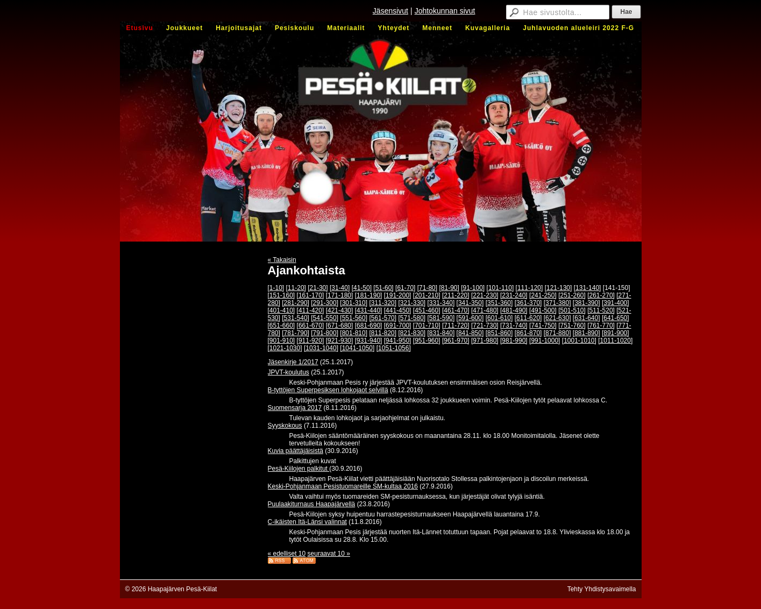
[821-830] (411, 333)
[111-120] (529, 288)
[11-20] (296, 288)
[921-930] (339, 340)
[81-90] (449, 288)
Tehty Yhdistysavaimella (601, 589)
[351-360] (499, 303)
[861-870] (528, 333)
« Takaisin (282, 260)
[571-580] (411, 318)
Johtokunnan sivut (445, 10)
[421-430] (339, 310)
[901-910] (281, 340)
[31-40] (340, 288)
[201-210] (426, 295)
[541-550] (324, 318)
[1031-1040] (321, 348)
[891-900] (615, 333)
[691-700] (397, 325)
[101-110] (500, 288)
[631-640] (586, 318)
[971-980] (485, 340)
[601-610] (499, 318)
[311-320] (382, 303)
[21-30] (318, 288)
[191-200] (397, 295)
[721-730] (485, 325)
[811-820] (382, 333)
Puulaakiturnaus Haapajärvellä (311, 504)
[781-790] (295, 333)
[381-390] (586, 303)
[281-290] (295, 303)
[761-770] (601, 325)
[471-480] (485, 310)
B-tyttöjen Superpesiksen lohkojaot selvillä (328, 390)
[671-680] (339, 325)
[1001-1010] (579, 340)
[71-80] (427, 288)
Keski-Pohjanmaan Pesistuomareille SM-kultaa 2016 (343, 486)
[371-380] (557, 303)
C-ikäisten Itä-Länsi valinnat (307, 522)
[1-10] (276, 288)
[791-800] (324, 333)
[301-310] (353, 303)
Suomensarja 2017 (295, 408)
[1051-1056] (393, 348)
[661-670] (310, 325)
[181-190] (368, 295)
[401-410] (281, 310)
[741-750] (543, 325)
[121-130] (558, 288)
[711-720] (456, 325)
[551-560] (353, 318)
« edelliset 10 (287, 553)
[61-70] (405, 288)
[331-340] (441, 303)
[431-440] (368, 310)
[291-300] (324, 303)
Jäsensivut (390, 10)
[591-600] (470, 318)
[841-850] (470, 333)
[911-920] (310, 340)
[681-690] (368, 325)
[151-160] (281, 295)
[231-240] (514, 295)
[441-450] (397, 310)
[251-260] (572, 295)
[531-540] (295, 318)
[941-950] (397, 340)
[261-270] (601, 295)
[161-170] (310, 295)
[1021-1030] (285, 348)
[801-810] (353, 333)
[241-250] (543, 295)
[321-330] (411, 303)
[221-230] (485, 295)
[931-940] (368, 340)
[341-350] (470, 303)
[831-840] (441, 333)
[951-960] (426, 340)
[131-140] (587, 288)
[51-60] (383, 288)
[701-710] (426, 325)
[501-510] (572, 310)
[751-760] (572, 325)
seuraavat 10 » (329, 553)
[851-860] (499, 333)
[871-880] (557, 333)
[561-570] (382, 318)
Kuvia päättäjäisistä (295, 451)
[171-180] (339, 295)
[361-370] (528, 303)
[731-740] (514, 325)
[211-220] (456, 295)
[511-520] (601, 310)
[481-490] (514, 310)
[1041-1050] (357, 348)
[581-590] (441, 318)
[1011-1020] (615, 340)
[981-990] (514, 340)
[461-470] (456, 310)
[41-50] (362, 288)
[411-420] (310, 310)
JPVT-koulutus (288, 372)
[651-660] (281, 325)
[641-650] (615, 318)
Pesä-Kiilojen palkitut (299, 468)
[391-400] (615, 303)
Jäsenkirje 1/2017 (293, 362)
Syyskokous (285, 425)
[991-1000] (544, 340)
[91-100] (473, 288)
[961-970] (456, 340)
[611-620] (528, 318)
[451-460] (426, 310)
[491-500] (543, 310)
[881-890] (586, 333)
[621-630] (557, 318)
